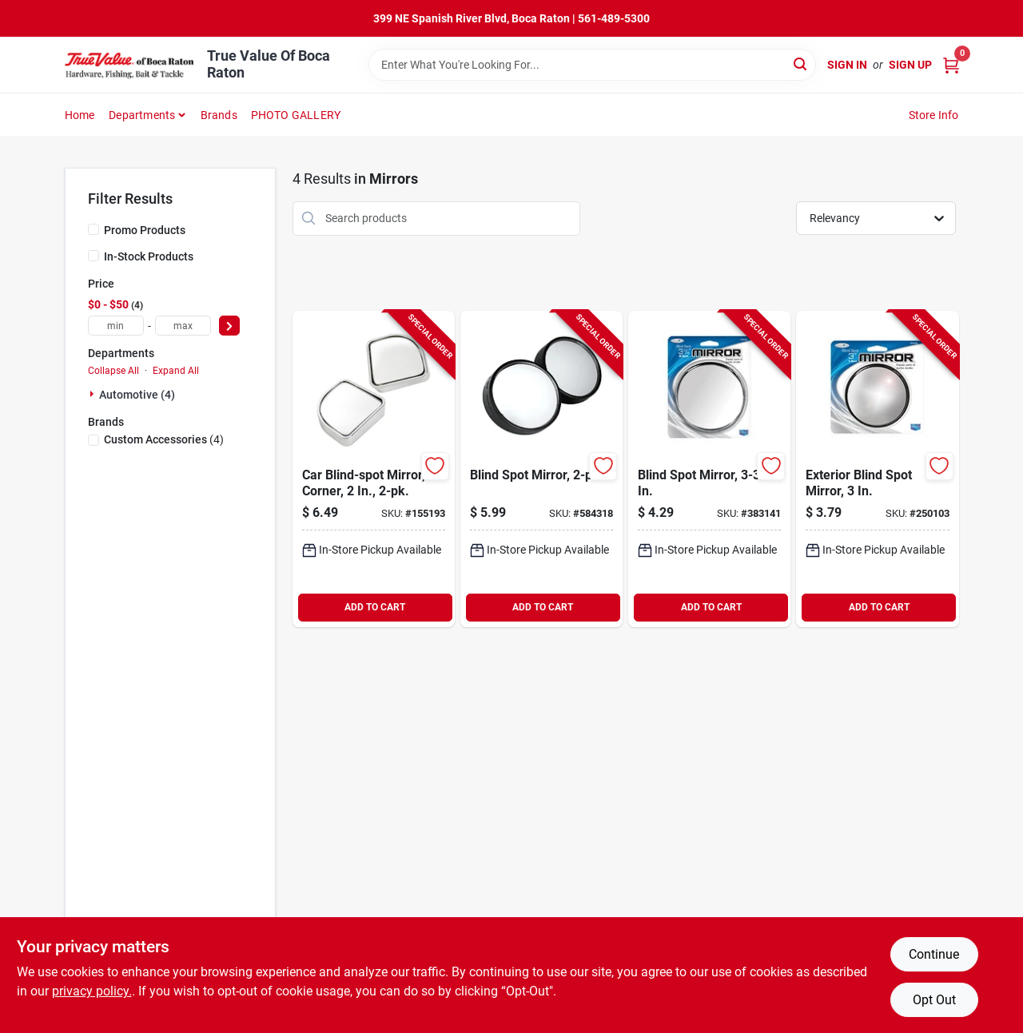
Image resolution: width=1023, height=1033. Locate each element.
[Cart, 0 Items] (951, 65)
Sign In (847, 64)
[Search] (801, 63)
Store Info (934, 115)
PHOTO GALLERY (296, 115)
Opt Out (934, 999)
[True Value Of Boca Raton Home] (131, 65)
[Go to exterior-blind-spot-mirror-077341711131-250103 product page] (877, 469)
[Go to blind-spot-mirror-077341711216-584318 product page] (541, 469)
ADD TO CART (374, 607)
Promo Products (144, 230)
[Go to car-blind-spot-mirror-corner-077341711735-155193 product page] (374, 469)
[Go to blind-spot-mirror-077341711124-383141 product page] (709, 469)
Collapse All (113, 370)
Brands (219, 115)
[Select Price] (229, 326)
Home (80, 115)
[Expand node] (93, 394)
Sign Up (910, 64)
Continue (934, 954)
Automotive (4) (137, 394)
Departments (142, 115)
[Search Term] (592, 65)
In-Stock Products (148, 256)
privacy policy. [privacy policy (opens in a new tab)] (92, 991)
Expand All (176, 370)
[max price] (183, 326)
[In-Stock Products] (93, 255)
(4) (164, 439)
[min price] (116, 326)
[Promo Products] (93, 229)
